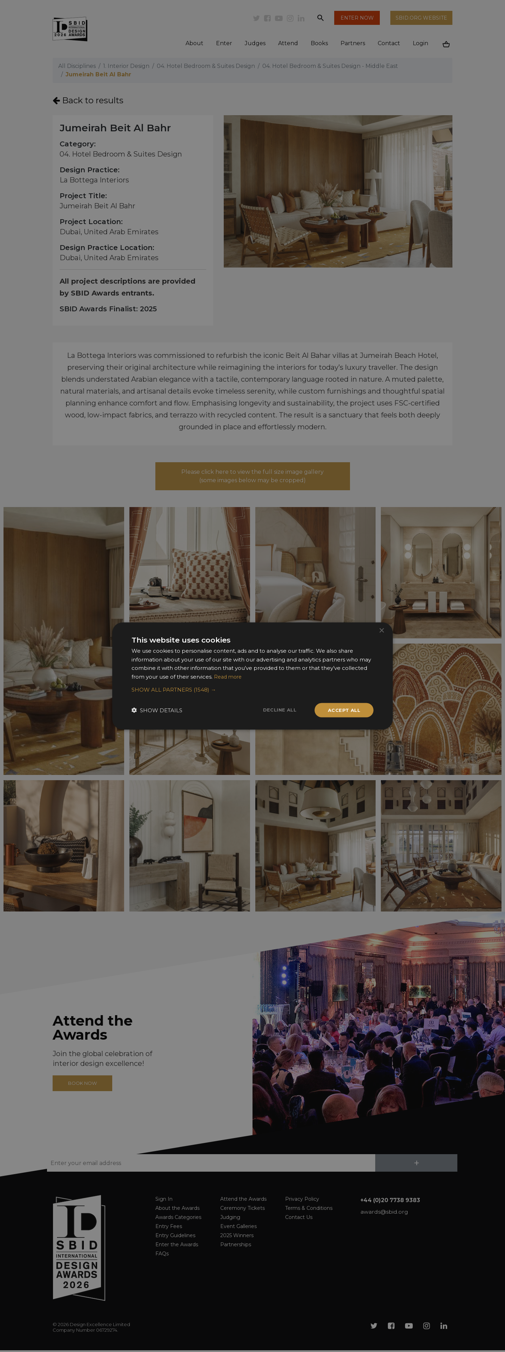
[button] (252, 689)
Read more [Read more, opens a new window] (229, 676)
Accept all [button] (342, 710)
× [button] (381, 629)
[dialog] (252, 676)
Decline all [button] (276, 710)
